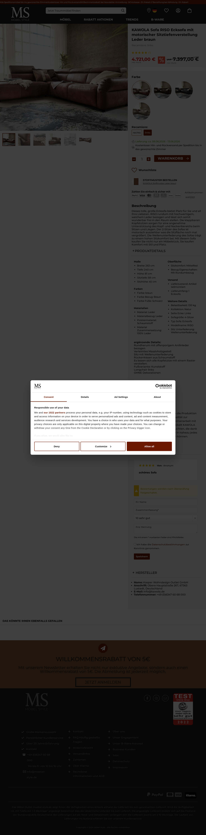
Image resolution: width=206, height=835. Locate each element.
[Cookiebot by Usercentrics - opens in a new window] (158, 386)
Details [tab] (85, 397)
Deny (57, 446)
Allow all (149, 446)
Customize (103, 446)
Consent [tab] (49, 397)
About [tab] (157, 397)
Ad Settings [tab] (121, 397)
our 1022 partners (54, 412)
